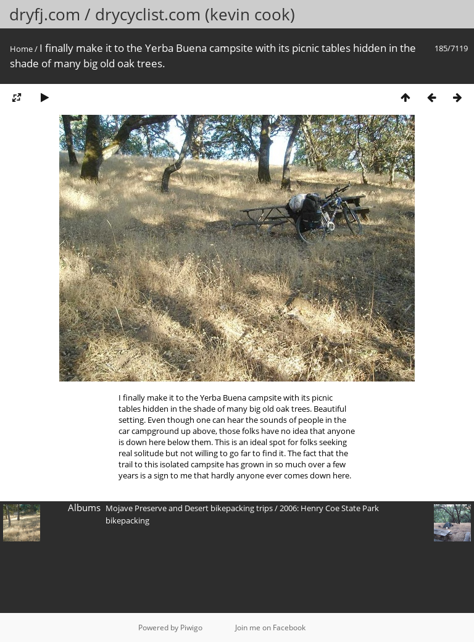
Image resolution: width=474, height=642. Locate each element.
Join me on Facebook (270, 627)
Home (21, 48)
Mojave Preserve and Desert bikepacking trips (189, 508)
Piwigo (191, 627)
